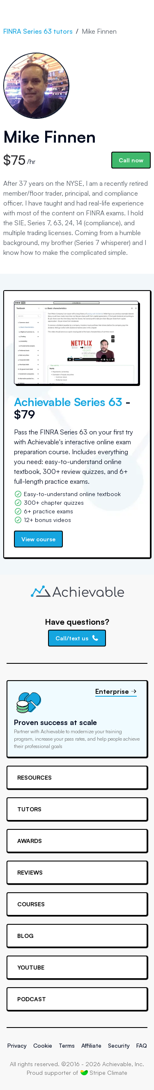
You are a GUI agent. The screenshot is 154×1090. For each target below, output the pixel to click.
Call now (131, 160)
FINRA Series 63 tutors (38, 31)
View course (38, 539)
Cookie (42, 1045)
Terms (67, 1045)
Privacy (17, 1045)
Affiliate (91, 1045)
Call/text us (77, 638)
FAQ (141, 1045)
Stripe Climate (103, 1072)
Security (119, 1045)
